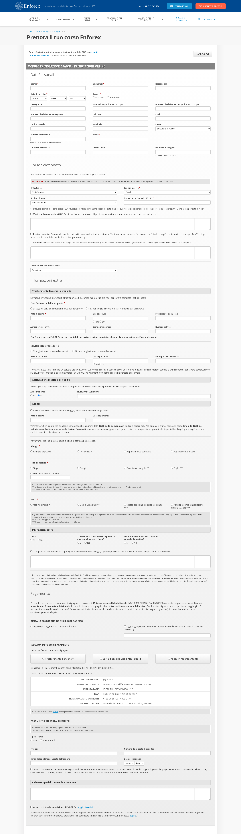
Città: (158, 114)
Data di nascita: (38, 94)
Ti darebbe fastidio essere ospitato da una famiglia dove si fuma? (96, 537)
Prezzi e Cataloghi (181, 19)
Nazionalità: (161, 84)
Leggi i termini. (85, 807)
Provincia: (98, 124)
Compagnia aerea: (102, 327)
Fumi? (33, 536)
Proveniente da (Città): (166, 314)
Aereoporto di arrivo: (40, 327)
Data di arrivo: (38, 314)
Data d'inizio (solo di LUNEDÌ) (139, 198)
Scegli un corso (132, 188)
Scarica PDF (202, 53)
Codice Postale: (38, 124)
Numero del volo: (163, 327)
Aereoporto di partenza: (167, 356)
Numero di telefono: (40, 134)
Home (29, 31)
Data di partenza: (39, 356)
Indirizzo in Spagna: (165, 147)
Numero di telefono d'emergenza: (47, 114)
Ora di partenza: (101, 356)
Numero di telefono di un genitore (177, 104)
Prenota (65, 31)
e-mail (93, 52)
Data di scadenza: (133, 759)
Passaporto (36, 104)
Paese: (159, 124)
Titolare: (34, 749)
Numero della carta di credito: (139, 749)
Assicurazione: (37, 391)
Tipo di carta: (36, 736)
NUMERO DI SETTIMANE (88, 391)
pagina (133, 815)
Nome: (34, 84)
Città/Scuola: (36, 188)
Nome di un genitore (107, 104)
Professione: (99, 147)
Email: (96, 134)
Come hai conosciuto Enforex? (45, 265)
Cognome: (98, 84)
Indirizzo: (98, 114)
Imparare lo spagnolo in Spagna (47, 31)
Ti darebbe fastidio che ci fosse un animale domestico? (141, 537)
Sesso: (97, 94)
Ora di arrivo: (99, 314)
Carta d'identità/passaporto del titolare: (50, 759)
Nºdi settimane (37, 198)
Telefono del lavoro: (40, 147)
